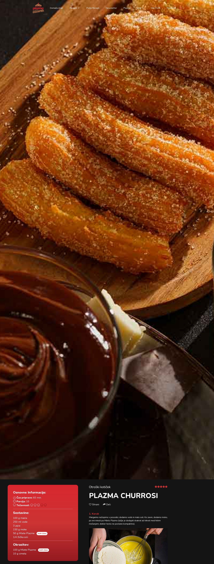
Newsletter (111, 8)
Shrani (94, 504)
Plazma (126, 8)
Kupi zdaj (42, 533)
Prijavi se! (171, 8)
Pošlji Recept (92, 8)
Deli (107, 504)
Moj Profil (155, 8)
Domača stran (56, 8)
